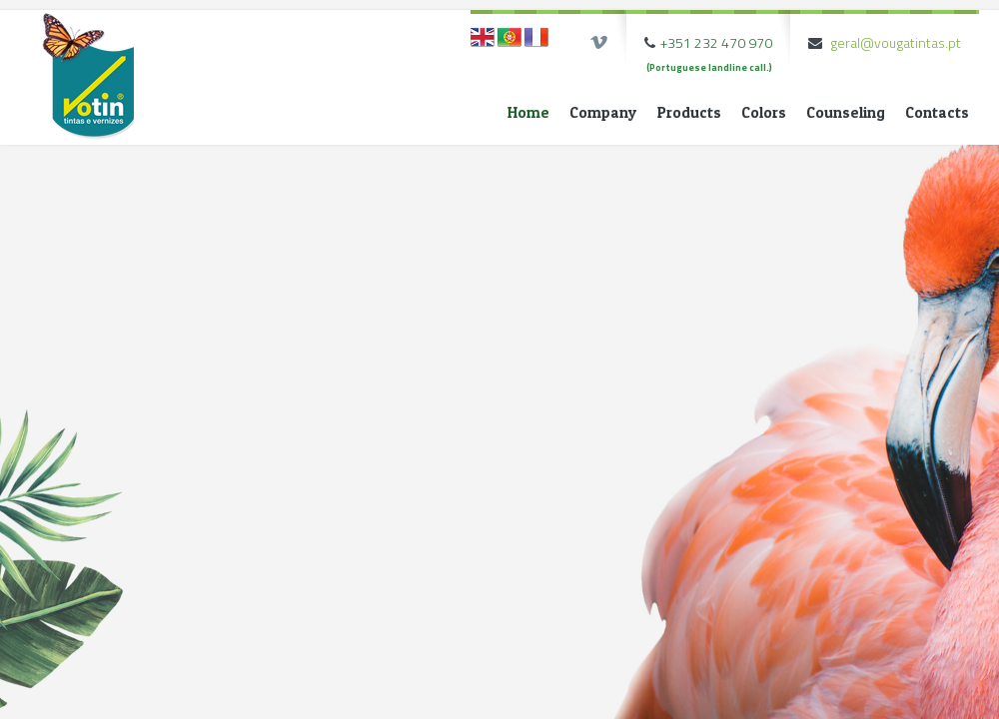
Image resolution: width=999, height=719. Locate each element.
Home (528, 112)
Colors (763, 112)
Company (603, 112)
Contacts (937, 112)
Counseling (845, 112)
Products (689, 112)
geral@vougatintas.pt (895, 42)
